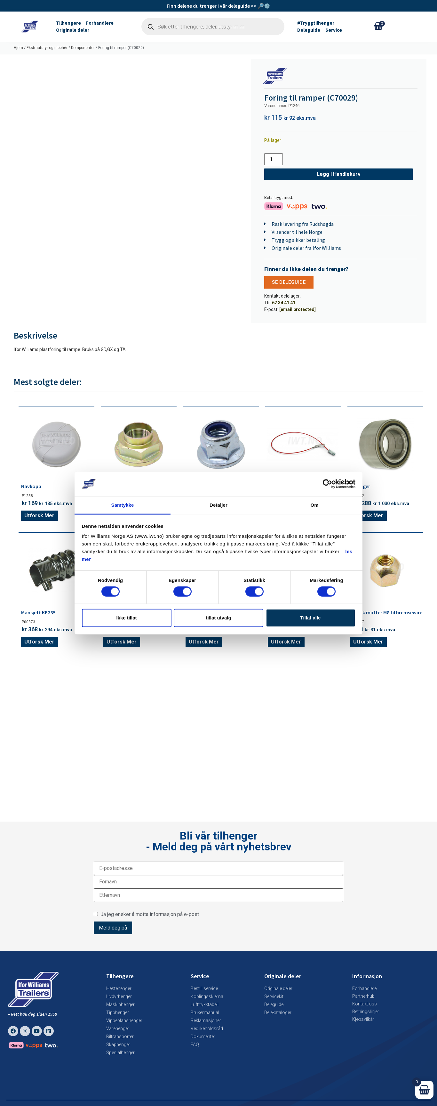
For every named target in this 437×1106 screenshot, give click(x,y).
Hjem (18, 47)
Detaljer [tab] (218, 505)
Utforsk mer (39, 515)
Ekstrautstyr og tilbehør (47, 47)
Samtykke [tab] (122, 505)
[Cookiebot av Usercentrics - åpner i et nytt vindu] (327, 484)
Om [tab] (314, 505)
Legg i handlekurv (339, 174)
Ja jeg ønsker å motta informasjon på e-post (146, 914)
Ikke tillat (126, 617)
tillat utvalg (218, 617)
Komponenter (83, 47)
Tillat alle (310, 617)
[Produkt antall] (273, 159)
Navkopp (31, 486)
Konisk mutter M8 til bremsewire (386, 612)
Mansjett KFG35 (38, 612)
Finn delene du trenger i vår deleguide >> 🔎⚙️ (218, 6)
